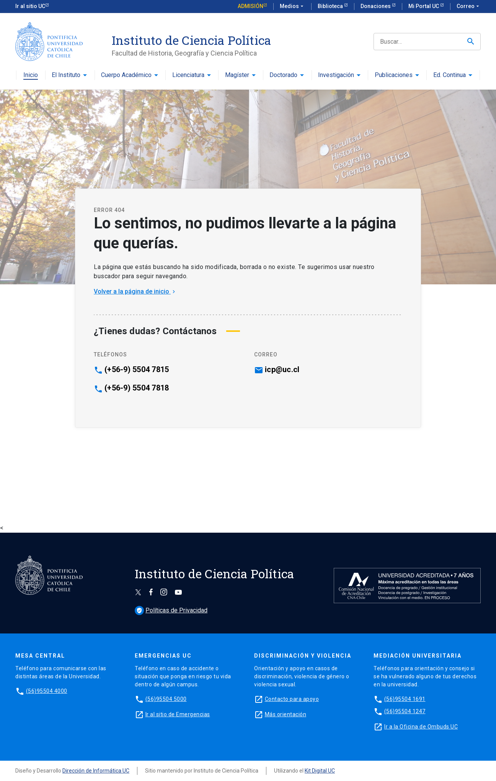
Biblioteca (331, 6)
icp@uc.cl (282, 369)
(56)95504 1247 (405, 711)
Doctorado (283, 75)
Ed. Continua (449, 75)
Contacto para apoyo (292, 699)
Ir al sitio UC (30, 6)
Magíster (237, 75)
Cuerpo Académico (126, 75)
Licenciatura (188, 75)
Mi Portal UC (424, 6)
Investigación (336, 75)
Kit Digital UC (320, 771)
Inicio (30, 75)
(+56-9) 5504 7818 (136, 388)
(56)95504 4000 (46, 691)
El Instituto (66, 75)
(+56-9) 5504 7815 (136, 369)
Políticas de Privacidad (171, 610)
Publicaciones (394, 75)
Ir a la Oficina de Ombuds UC (421, 727)
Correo (469, 6)
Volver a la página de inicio (135, 291)
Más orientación (286, 714)
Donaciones (376, 6)
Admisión (250, 6)
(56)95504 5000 (166, 699)
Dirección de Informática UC (95, 771)
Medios (292, 6)
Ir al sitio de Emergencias (177, 714)
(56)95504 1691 (405, 699)
